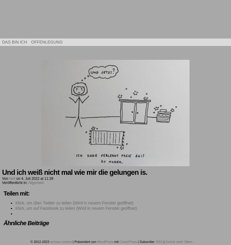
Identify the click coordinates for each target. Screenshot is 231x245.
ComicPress (128, 242)
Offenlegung (47, 42)
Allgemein (36, 183)
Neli (12, 179)
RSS (159, 242)
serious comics (116, 21)
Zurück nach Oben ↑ (180, 242)
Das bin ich (14, 42)
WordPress (105, 242)
